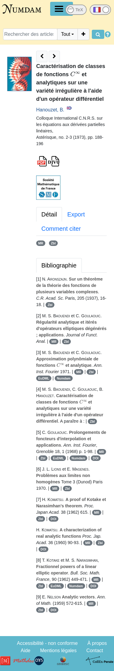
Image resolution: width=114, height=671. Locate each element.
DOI (95, 458)
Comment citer (61, 228)
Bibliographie (59, 265)
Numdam (64, 378)
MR (40, 243)
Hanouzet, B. (50, 109)
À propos (97, 643)
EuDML (43, 378)
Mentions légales (58, 650)
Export (76, 214)
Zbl (53, 243)
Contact (94, 650)
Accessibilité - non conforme (47, 643)
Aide (25, 650)
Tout (65, 34)
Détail (49, 214)
